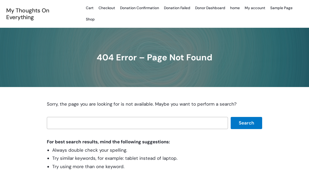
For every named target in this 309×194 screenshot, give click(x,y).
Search (246, 123)
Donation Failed (177, 8)
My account (255, 8)
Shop (90, 19)
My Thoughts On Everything (27, 14)
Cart (90, 8)
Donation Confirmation (139, 8)
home (235, 8)
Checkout (107, 8)
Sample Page (281, 8)
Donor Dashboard (210, 8)
